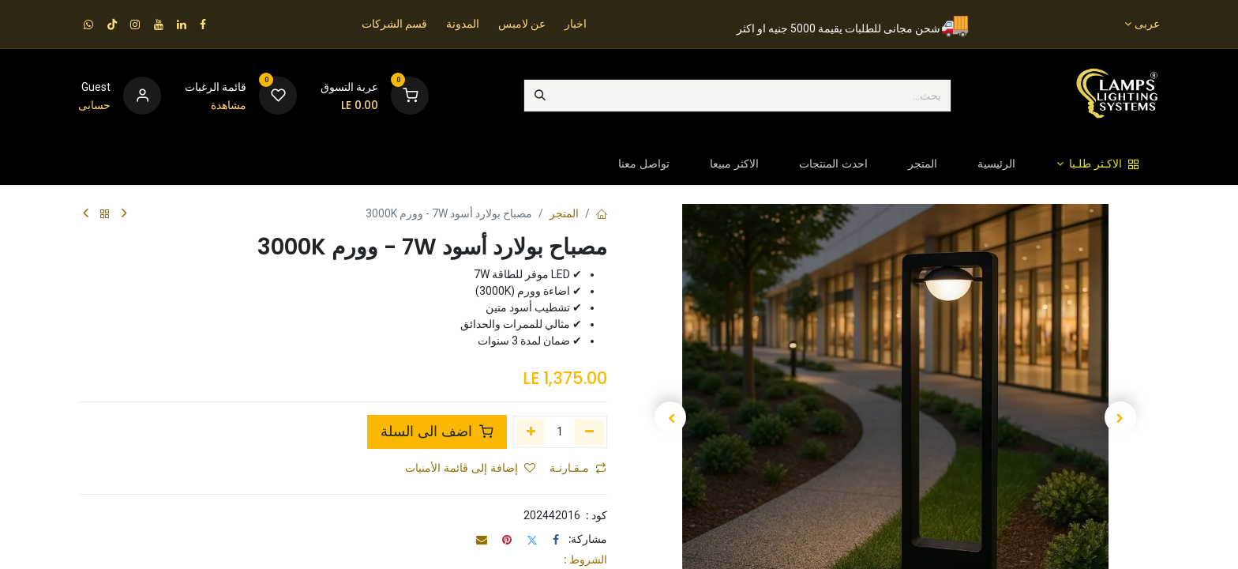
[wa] (88, 24)
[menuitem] (1098, 164)
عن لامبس (522, 23)
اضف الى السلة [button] (437, 431)
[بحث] (540, 95)
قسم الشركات (394, 23)
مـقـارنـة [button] (578, 468)
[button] (1119, 417)
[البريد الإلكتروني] (481, 539)
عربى (1147, 23)
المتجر (564, 213)
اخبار (576, 23)
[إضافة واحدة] (531, 431)
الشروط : (585, 559)
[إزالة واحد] (589, 431)
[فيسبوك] (556, 539)
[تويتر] (532, 539)
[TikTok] (112, 24)
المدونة (462, 23)
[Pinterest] (507, 539)
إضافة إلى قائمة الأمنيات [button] (470, 468)
